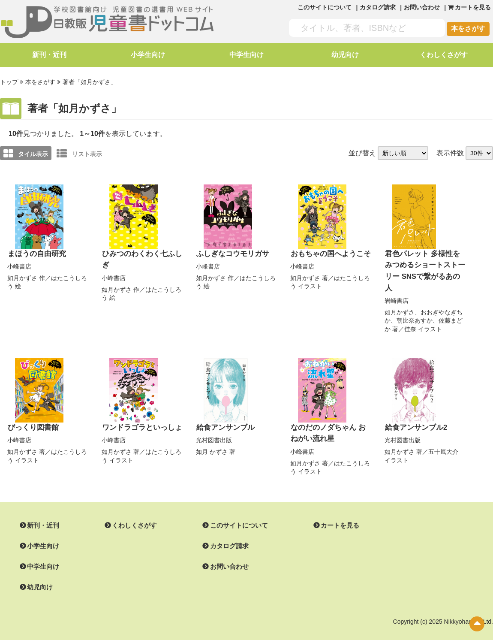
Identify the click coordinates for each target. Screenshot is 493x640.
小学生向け (148, 54)
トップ (9, 81)
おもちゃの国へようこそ (328, 253)
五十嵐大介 (443, 437)
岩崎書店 (397, 287)
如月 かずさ (212, 437)
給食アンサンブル (223, 413)
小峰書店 (19, 265)
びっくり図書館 (32, 413)
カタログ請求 (378, 7)
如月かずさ (22, 276)
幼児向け (345, 54)
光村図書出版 (214, 426)
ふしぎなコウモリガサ (230, 253)
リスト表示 (79, 153)
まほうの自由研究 (35, 253)
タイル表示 (25, 153)
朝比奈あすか (415, 307)
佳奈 (410, 315)
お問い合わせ (422, 7)
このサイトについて (325, 7)
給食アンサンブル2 (414, 413)
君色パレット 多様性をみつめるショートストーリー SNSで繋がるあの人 (423, 263)
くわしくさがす (444, 54)
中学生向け (246, 54)
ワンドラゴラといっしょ (139, 413)
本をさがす (468, 28)
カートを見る (330, 510)
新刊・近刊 (49, 54)
